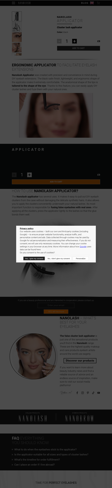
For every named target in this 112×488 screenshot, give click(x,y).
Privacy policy (26, 229)
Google (83, 247)
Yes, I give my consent (34, 259)
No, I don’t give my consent (58, 259)
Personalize (80, 259)
